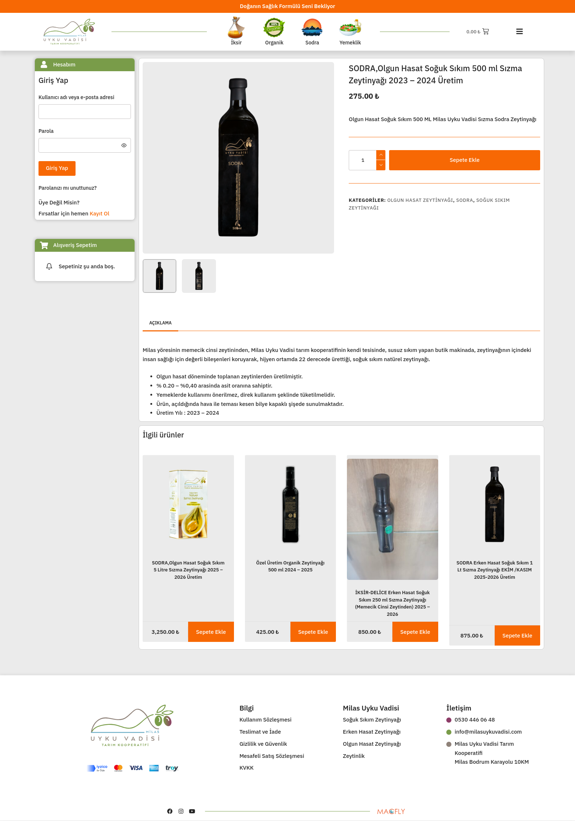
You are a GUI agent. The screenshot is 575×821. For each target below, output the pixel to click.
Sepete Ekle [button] (211, 631)
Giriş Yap (57, 167)
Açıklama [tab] (160, 323)
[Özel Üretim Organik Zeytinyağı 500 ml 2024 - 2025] (290, 504)
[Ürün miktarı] (367, 160)
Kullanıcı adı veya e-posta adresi (77, 97)
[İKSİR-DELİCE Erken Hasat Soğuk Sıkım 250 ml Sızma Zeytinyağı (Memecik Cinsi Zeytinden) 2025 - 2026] (392, 519)
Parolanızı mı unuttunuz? (68, 188)
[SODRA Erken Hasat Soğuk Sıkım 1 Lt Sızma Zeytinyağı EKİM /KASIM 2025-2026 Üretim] (495, 504)
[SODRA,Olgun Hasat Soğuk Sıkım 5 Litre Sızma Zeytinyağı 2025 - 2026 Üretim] (188, 504)
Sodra (464, 200)
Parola (47, 131)
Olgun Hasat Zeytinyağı (420, 200)
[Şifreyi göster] (124, 145)
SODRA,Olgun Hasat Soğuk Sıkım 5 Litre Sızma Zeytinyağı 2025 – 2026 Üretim (188, 570)
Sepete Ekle (465, 159)
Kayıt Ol (99, 213)
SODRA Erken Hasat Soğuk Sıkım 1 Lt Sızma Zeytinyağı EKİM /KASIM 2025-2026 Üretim (495, 570)
